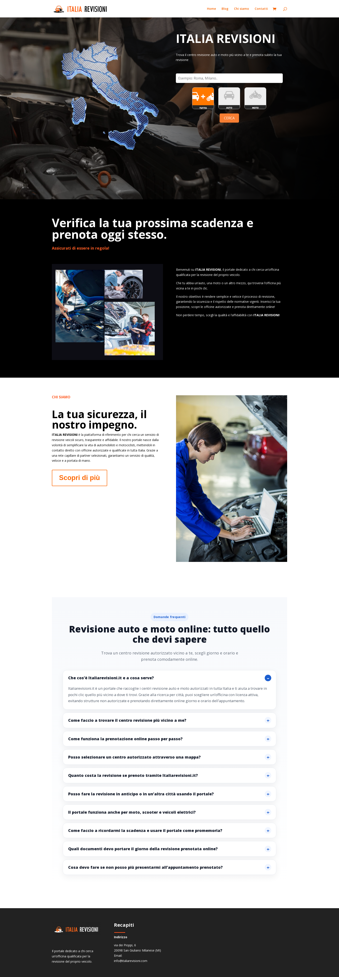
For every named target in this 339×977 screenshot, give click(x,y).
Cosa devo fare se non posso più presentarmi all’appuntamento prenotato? (145, 867)
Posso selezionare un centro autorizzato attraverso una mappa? (134, 757)
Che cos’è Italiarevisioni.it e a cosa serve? (111, 677)
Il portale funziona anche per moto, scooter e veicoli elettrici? (132, 812)
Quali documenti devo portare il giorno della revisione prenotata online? (143, 848)
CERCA (229, 118)
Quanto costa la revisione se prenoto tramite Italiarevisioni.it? (133, 775)
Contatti (261, 9)
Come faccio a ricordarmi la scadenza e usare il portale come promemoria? (145, 830)
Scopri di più (79, 478)
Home (211, 9)
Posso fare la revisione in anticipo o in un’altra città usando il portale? (141, 793)
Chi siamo (241, 9)
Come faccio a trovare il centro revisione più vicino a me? (127, 720)
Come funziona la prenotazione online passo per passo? (125, 738)
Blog (225, 9)
